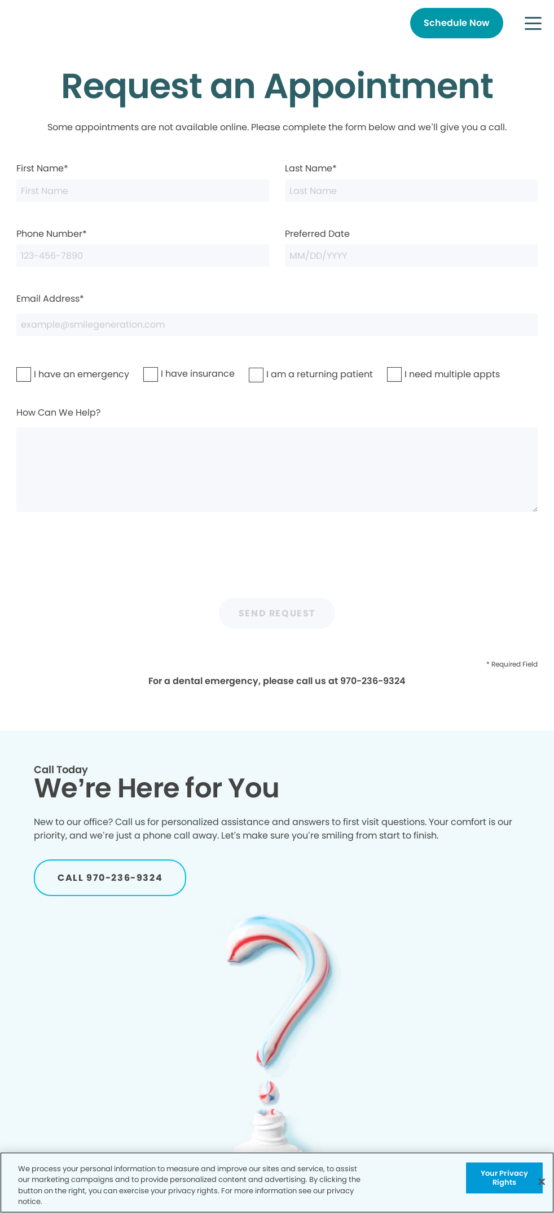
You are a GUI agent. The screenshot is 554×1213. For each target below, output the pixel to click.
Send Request (277, 613)
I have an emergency (52, 374)
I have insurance (174, 373)
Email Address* (276, 314)
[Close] (541, 1181)
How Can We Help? (276, 459)
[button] (533, 23)
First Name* (142, 182)
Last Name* (411, 182)
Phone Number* (142, 247)
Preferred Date (411, 247)
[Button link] (456, 23)
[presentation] (277, 560)
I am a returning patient (287, 374)
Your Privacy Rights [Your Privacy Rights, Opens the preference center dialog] (505, 1178)
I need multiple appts (423, 374)
